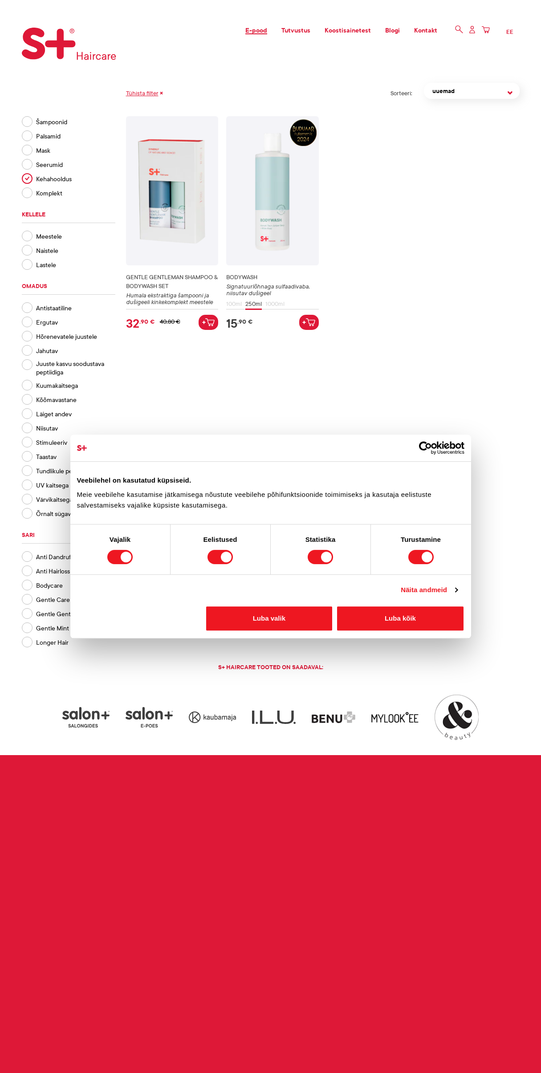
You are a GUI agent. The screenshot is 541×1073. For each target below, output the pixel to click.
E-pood (256, 30)
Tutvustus (295, 30)
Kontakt (425, 30)
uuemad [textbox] (443, 91)
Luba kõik (400, 618)
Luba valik (269, 618)
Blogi (392, 30)
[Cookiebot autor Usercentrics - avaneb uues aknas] (425, 448)
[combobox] (472, 93)
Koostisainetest (348, 30)
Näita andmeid (424, 589)
